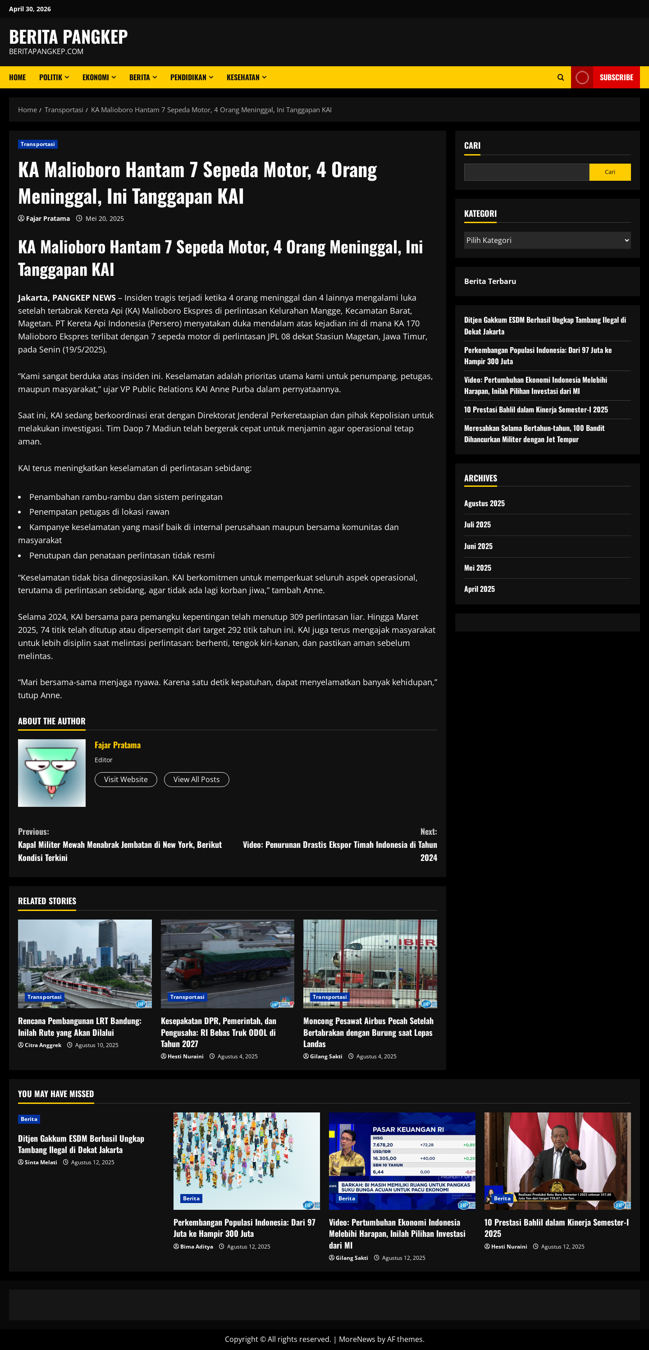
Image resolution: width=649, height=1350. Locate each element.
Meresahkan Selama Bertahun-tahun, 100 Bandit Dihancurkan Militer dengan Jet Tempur (534, 433)
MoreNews (357, 1339)
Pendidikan (188, 77)
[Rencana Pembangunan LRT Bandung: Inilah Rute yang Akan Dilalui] (85, 964)
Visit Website (126, 779)
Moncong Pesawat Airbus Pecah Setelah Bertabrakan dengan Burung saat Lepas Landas (368, 1032)
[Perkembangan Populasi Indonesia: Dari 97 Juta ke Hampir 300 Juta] (247, 1161)
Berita (139, 77)
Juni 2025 (478, 545)
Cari (472, 145)
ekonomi (95, 77)
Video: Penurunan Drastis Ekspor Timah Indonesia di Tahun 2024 (332, 844)
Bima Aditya (196, 1246)
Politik (50, 77)
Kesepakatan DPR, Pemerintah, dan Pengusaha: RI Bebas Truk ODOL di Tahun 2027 (218, 1032)
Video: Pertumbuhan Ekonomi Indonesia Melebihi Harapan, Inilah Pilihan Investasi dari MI (535, 385)
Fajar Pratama (48, 218)
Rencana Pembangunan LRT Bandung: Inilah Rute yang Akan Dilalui (80, 1026)
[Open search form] (561, 77)
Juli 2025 (477, 524)
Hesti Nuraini (186, 1056)
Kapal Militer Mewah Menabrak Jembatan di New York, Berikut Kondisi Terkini (123, 844)
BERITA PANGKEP (68, 36)
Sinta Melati (41, 1162)
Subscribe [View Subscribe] (602, 77)
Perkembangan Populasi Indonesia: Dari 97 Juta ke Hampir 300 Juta (244, 1227)
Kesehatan (243, 77)
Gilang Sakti (326, 1056)
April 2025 (479, 588)
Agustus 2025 (484, 503)
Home (17, 77)
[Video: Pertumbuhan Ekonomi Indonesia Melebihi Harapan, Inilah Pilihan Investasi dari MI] (402, 1161)
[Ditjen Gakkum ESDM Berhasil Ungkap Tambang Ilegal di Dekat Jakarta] (91, 1119)
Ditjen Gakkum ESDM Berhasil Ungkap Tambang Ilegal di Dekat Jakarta (81, 1143)
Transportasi (38, 144)
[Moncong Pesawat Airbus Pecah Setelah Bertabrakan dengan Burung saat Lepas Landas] (370, 964)
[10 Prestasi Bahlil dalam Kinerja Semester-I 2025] (557, 1161)
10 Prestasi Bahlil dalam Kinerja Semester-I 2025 (536, 409)
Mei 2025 (477, 567)
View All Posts (197, 779)
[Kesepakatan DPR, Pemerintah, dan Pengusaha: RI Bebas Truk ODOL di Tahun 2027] (228, 964)
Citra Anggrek (43, 1045)
